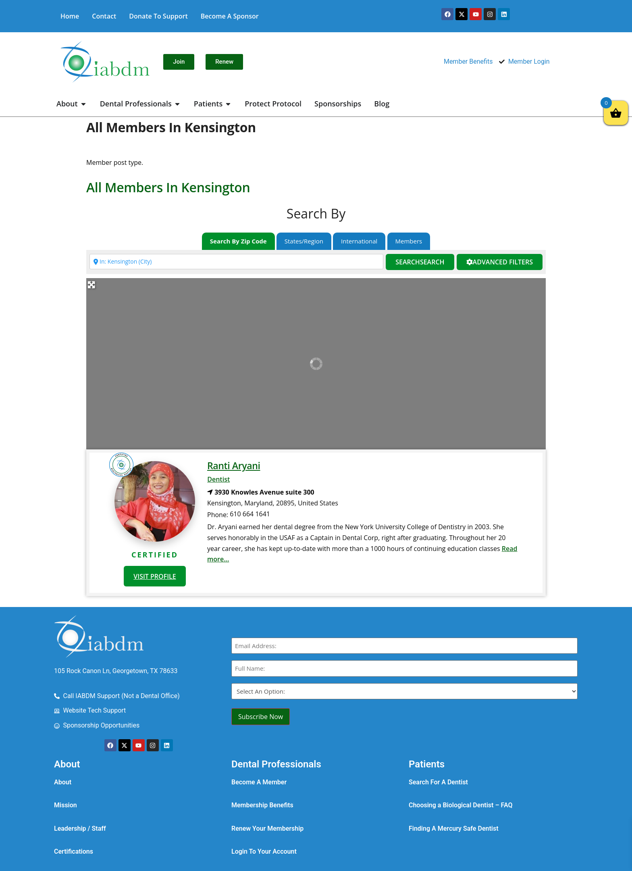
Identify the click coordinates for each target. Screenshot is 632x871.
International (359, 241)
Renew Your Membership (267, 828)
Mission (65, 805)
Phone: (217, 514)
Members (408, 241)
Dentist (218, 479)
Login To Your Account (264, 851)
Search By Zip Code (238, 241)
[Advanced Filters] (500, 262)
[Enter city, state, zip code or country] (236, 261)
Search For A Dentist (438, 782)
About (62, 782)
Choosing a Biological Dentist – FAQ (461, 805)
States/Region (304, 241)
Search (419, 262)
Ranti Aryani (233, 465)
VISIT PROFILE (154, 576)
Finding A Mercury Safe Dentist (454, 828)
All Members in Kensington (168, 187)
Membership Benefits (262, 805)
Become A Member (259, 782)
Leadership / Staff (80, 828)
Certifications (73, 851)
